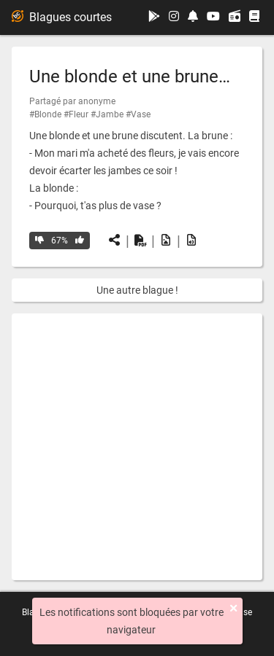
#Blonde (45, 114)
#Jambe (107, 114)
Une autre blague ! (137, 290)
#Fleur (76, 114)
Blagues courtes (62, 17)
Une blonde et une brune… (129, 76)
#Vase (138, 114)
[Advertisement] (137, 447)
